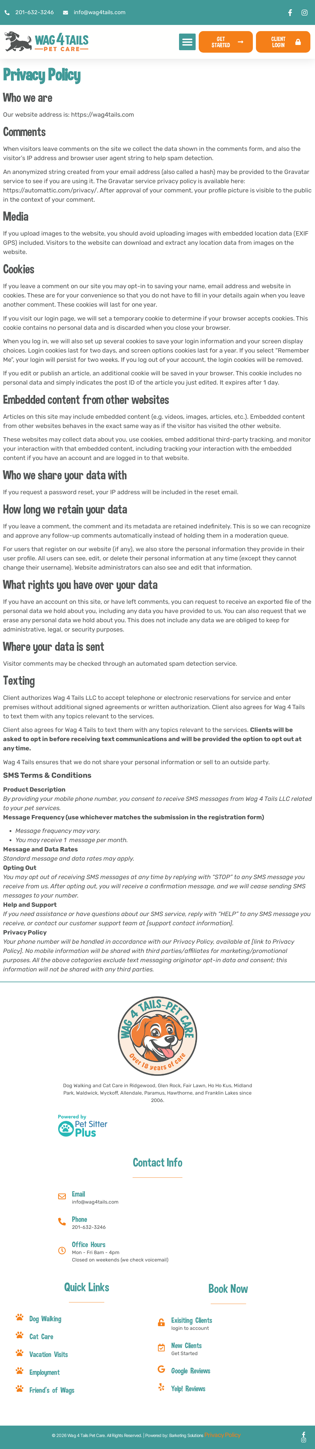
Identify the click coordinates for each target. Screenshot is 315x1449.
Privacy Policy (222, 1435)
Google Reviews (190, 1370)
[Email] (62, 1196)
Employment (45, 1372)
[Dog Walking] (19, 1317)
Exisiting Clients (191, 1320)
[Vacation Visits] (19, 1353)
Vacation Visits (49, 1354)
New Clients (186, 1345)
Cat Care (41, 1336)
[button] (187, 42)
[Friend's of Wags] (19, 1388)
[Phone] (62, 1221)
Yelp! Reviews (188, 1388)
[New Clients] (161, 1347)
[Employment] (19, 1370)
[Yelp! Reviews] (161, 1387)
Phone (79, 1219)
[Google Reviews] (161, 1369)
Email (78, 1193)
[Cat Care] (19, 1335)
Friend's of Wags (52, 1390)
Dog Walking (45, 1318)
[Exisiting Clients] (161, 1322)
